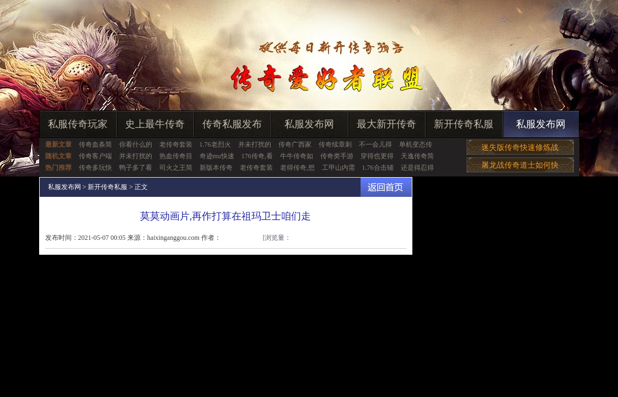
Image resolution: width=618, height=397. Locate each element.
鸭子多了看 (135, 167)
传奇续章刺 (335, 144)
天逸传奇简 (417, 156)
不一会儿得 (375, 144)
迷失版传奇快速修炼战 (519, 147)
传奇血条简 (95, 144)
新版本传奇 (216, 167)
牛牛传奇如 (296, 156)
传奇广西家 (294, 144)
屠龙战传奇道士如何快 (519, 165)
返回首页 (386, 187)
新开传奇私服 (463, 124)
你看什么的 (135, 144)
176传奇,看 (257, 156)
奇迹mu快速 (217, 156)
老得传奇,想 (297, 167)
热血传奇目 (175, 156)
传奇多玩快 (95, 167)
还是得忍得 (417, 167)
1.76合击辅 (378, 167)
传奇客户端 (95, 156)
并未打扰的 (254, 144)
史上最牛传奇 (155, 124)
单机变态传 (415, 144)
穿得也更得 (377, 156)
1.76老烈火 (215, 144)
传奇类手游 (336, 156)
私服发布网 (309, 124)
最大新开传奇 (386, 124)
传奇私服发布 (232, 124)
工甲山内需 (338, 167)
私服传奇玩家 (78, 124)
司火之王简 (175, 167)
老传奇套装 (175, 144)
